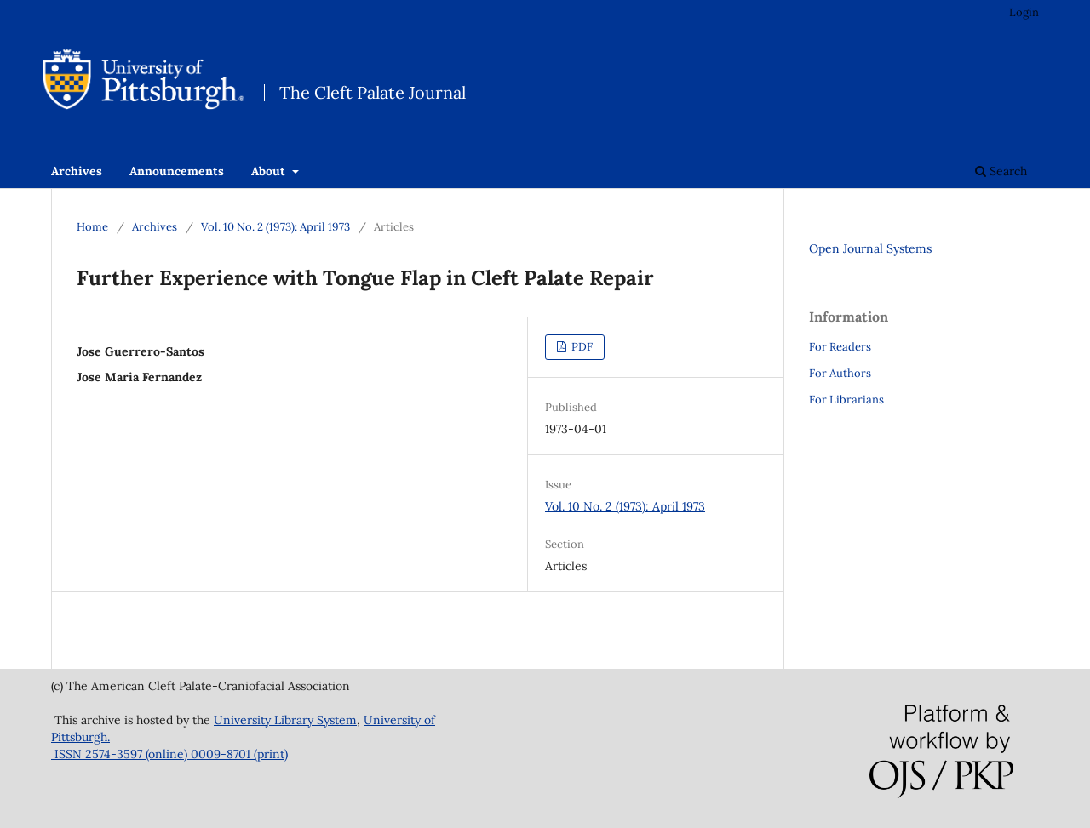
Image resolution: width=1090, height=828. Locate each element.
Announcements (176, 171)
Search (1001, 171)
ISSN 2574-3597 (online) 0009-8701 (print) (169, 754)
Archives (76, 171)
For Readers (840, 347)
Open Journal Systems (870, 248)
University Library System (285, 720)
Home (92, 227)
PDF (581, 347)
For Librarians (846, 399)
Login (1024, 12)
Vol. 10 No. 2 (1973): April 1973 (275, 227)
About (270, 171)
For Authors (840, 373)
